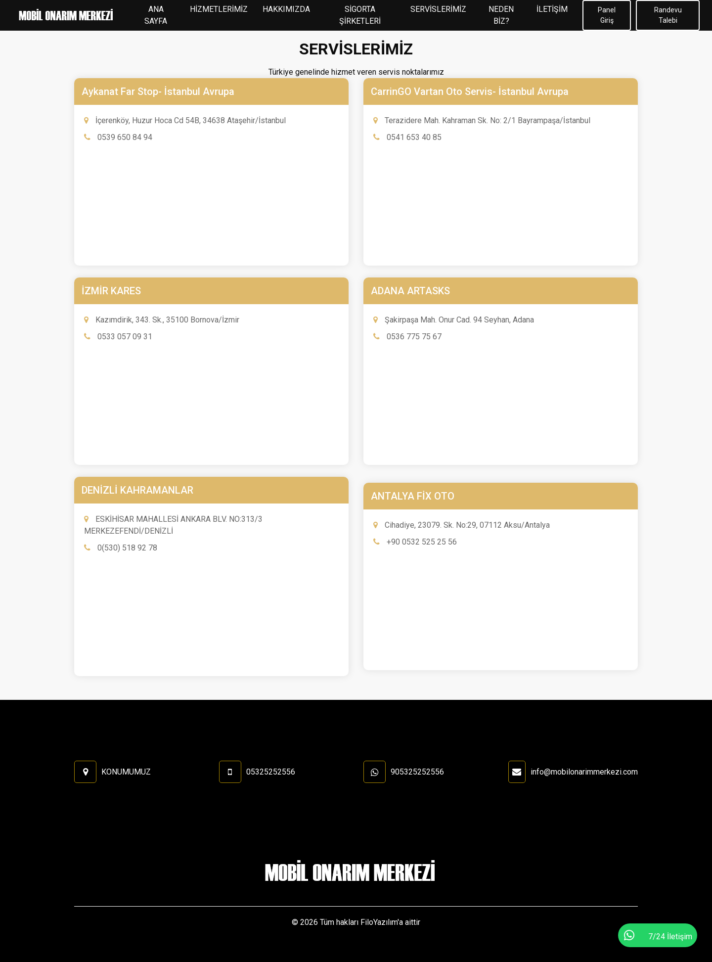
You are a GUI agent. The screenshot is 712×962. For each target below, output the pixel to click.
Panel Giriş (607, 15)
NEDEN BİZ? (501, 15)
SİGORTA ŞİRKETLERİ (360, 15)
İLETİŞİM (552, 9)
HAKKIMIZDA (286, 9)
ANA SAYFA (155, 15)
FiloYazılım (379, 922)
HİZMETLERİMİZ (219, 9)
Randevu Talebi (668, 15)
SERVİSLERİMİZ (438, 9)
